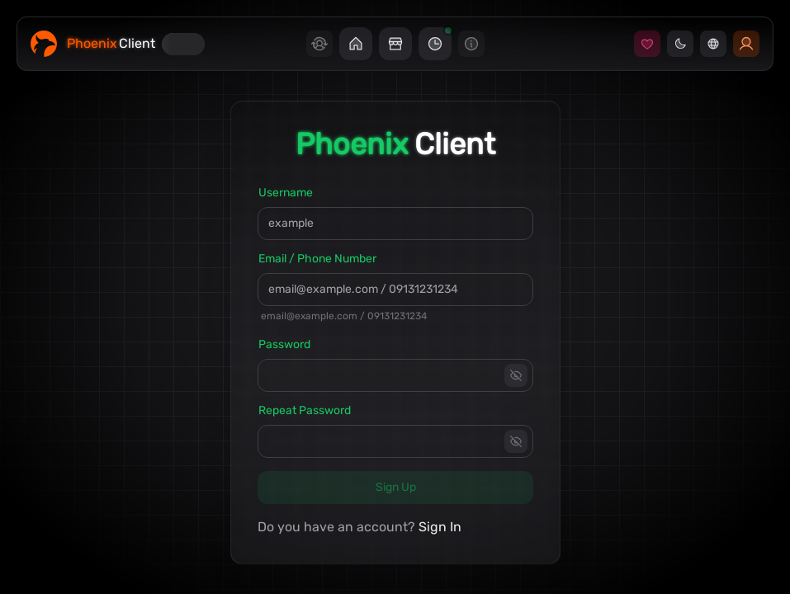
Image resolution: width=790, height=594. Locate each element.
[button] (355, 43)
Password (284, 344)
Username (285, 193)
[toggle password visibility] (515, 375)
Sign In (440, 527)
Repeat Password (304, 410)
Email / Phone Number (317, 259)
